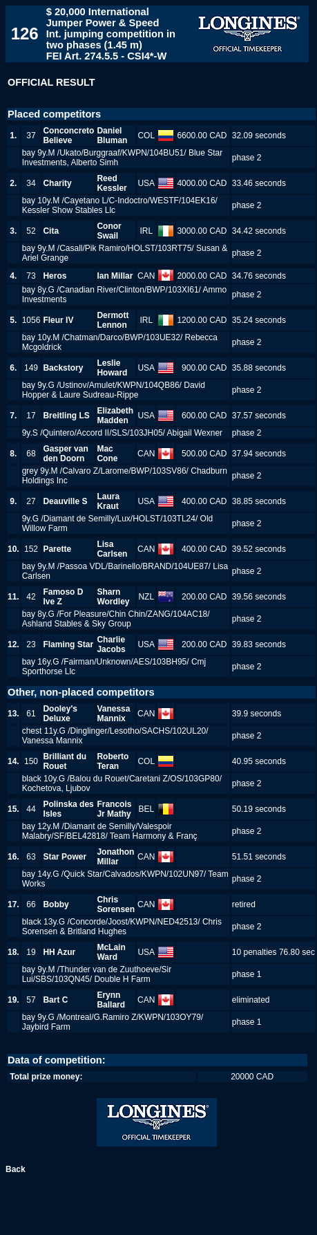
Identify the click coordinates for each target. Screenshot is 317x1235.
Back (16, 1169)
